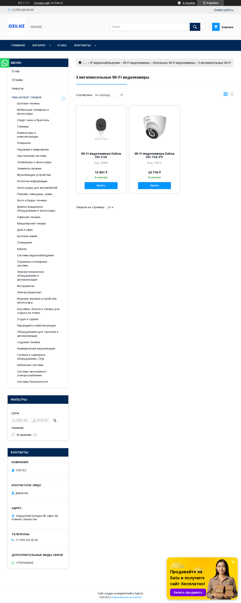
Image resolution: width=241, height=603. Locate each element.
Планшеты (24, 143)
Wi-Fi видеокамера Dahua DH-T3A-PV (154, 155)
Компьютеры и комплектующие (27, 134)
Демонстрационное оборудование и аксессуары (36, 208)
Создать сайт (42, 2)
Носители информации (32, 181)
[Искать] (195, 27)
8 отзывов (189, 2)
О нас (62, 45)
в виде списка (231, 95)
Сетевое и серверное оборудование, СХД (31, 356)
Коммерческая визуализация (36, 348)
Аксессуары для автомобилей (37, 187)
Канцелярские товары (31, 223)
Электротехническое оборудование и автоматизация (30, 275)
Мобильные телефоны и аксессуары (33, 111)
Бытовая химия (27, 236)
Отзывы (17, 80)
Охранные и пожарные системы (32, 263)
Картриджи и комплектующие (36, 325)
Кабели (22, 249)
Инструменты (25, 286)
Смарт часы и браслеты (33, 120)
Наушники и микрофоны (33, 149)
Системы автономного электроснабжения (32, 373)
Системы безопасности (32, 381)
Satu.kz (139, 593)
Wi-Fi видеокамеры (136, 62)
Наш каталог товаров (26, 97)
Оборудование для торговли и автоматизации (37, 333)
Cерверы (23, 126)
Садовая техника (28, 342)
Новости (17, 88)
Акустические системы (31, 155)
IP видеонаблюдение (105, 62)
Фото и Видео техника (32, 200)
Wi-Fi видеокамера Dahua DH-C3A (101, 155)
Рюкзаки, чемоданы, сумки (34, 194)
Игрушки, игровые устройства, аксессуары (37, 300)
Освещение (24, 242)
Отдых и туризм (27, 319)
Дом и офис (25, 229)
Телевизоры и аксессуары (34, 162)
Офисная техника (28, 217)
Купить (101, 185)
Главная (18, 45)
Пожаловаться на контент (126, 597)
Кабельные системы (30, 365)
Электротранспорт (29, 292)
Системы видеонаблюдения (35, 255)
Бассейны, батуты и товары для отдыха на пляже (38, 310)
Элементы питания (29, 168)
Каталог (39, 45)
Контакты (82, 45)
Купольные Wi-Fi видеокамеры (174, 62)
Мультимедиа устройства (34, 174)
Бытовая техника (28, 103)
